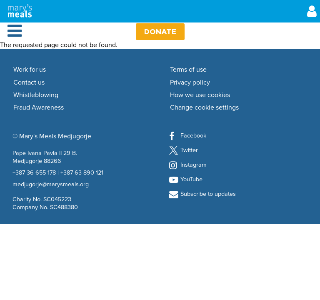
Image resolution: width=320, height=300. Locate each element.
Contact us (29, 82)
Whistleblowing (35, 95)
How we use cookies (200, 95)
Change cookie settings (204, 107)
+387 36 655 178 (34, 172)
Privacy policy (190, 82)
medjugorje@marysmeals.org (50, 184)
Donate (160, 31)
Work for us (29, 69)
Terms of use (188, 69)
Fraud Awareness (38, 107)
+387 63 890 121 (81, 172)
